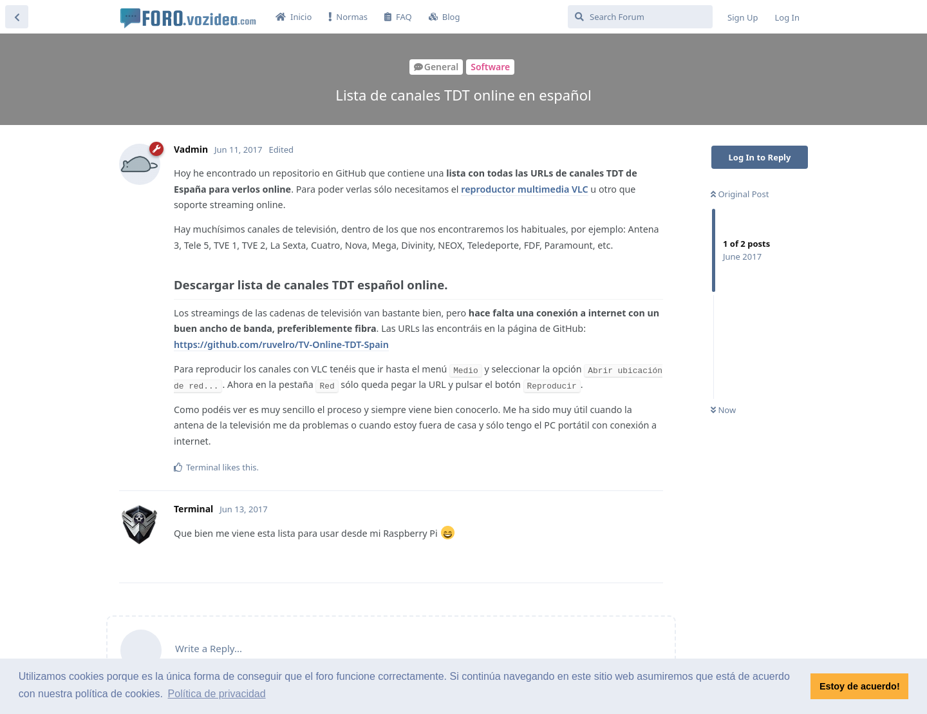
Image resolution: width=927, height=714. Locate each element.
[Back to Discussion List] (16, 16)
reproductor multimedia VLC (524, 189)
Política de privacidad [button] (217, 693)
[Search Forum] (640, 16)
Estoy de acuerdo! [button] (859, 686)
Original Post (740, 194)
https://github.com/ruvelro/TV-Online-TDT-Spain (281, 344)
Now (723, 410)
